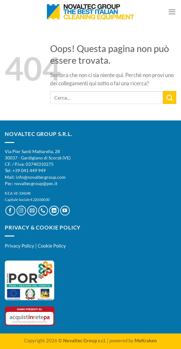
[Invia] (169, 97)
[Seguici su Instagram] (21, 211)
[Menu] (172, 12)
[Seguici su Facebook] (10, 211)
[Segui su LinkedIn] (54, 211)
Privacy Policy (19, 246)
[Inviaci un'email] (32, 211)
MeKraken (145, 340)
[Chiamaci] (43, 211)
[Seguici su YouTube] (65, 211)
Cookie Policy (52, 246)
